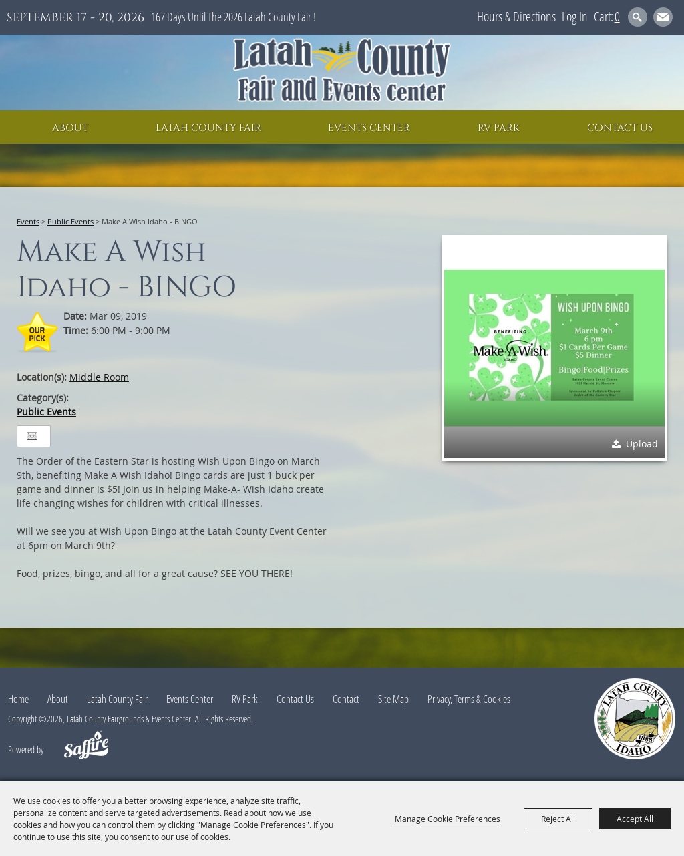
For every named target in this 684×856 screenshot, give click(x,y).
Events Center (369, 128)
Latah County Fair (208, 128)
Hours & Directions (516, 16)
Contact (346, 699)
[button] (554, 348)
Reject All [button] (558, 818)
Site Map (393, 699)
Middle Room (99, 377)
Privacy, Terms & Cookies (469, 699)
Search (637, 17)
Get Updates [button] (663, 17)
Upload (642, 443)
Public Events (70, 221)
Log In (575, 16)
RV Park (499, 128)
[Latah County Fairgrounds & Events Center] (342, 72)
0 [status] (617, 16)
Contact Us (620, 128)
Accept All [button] (635, 818)
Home (18, 699)
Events (28, 221)
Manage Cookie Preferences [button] (447, 818)
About (70, 128)
